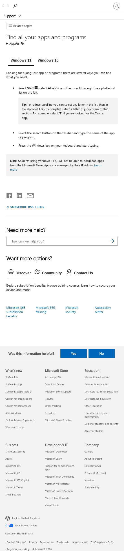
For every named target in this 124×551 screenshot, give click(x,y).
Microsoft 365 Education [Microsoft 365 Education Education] (97, 398)
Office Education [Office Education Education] (93, 405)
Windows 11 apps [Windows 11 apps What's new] (14, 427)
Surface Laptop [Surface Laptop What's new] (13, 384)
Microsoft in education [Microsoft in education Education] (96, 377)
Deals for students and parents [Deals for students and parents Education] (101, 423)
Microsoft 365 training (45, 309)
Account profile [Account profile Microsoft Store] (53, 377)
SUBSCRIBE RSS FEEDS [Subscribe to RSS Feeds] (27, 207)
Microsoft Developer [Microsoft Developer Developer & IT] (56, 451)
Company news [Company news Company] (92, 465)
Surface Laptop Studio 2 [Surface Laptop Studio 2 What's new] (18, 391)
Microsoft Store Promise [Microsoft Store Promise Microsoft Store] (58, 420)
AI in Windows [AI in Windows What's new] (13, 413)
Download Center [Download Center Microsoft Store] (54, 384)
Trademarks (63, 542)
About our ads (80, 542)
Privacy (33, 542)
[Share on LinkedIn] (18, 194)
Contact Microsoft (16, 542)
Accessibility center (103, 309)
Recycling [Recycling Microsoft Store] (50, 413)
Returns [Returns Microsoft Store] (49, 398)
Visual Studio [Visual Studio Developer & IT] (52, 505)
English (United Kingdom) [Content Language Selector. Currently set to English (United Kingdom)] (26, 517)
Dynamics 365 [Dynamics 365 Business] (13, 465)
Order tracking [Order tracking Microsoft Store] (53, 405)
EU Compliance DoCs (102, 542)
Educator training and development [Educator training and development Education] (96, 414)
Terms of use (47, 542)
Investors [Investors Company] (89, 480)
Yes (73, 353)
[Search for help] (16, 5)
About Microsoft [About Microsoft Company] (93, 458)
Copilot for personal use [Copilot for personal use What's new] (18, 405)
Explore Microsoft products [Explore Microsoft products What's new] (20, 420)
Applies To (16, 43)
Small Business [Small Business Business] (13, 494)
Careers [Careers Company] (88, 451)
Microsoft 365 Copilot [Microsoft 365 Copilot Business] (17, 480)
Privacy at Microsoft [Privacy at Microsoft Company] (95, 473)
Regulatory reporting (18, 549)
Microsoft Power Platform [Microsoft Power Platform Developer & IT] (59, 491)
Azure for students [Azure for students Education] (94, 431)
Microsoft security (71, 309)
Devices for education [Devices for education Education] (96, 384)
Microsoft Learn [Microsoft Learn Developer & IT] (53, 458)
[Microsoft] (62, 3)
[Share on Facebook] (9, 194)
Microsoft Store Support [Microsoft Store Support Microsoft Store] (58, 391)
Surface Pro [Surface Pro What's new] (11, 377)
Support (10, 16)
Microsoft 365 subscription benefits (16, 311)
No (101, 353)
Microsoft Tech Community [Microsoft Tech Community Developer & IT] (59, 476)
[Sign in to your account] (116, 6)
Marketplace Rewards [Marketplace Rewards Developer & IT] (57, 498)
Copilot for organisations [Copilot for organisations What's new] (18, 398)
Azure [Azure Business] (8, 458)
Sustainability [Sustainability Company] (91, 487)
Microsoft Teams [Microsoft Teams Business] (14, 487)
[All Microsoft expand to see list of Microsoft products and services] (5, 6)
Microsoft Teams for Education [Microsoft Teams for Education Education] (101, 391)
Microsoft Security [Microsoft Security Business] (15, 451)
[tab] (21, 61)
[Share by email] (28, 194)
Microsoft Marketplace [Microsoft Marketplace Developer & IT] (57, 483)
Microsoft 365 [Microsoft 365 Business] (12, 473)
